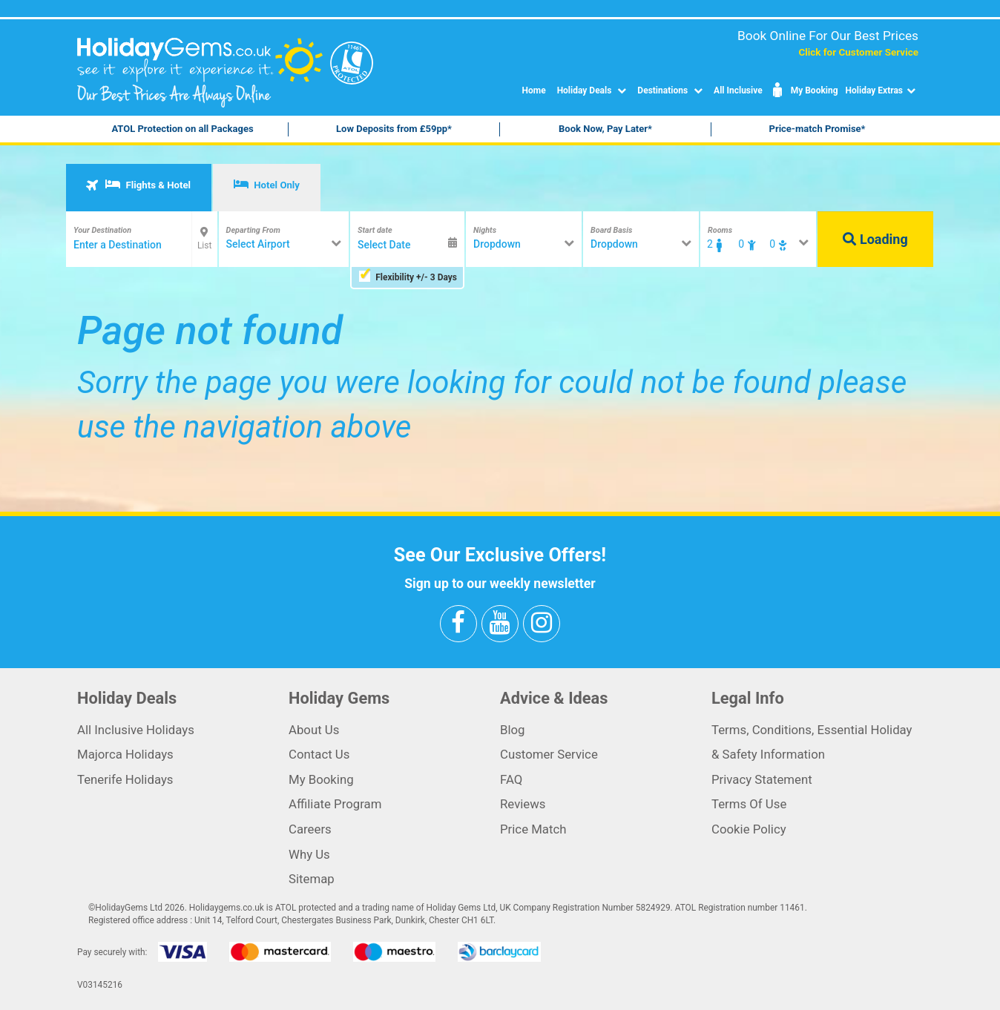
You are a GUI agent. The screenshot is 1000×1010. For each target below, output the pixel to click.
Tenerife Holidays (125, 779)
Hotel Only (267, 185)
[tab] (138, 187)
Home (534, 90)
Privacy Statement (761, 779)
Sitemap (312, 878)
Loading (875, 239)
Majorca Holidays (125, 754)
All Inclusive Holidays (135, 729)
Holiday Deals (594, 90)
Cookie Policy (748, 829)
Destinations (671, 90)
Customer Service (549, 754)
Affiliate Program (335, 803)
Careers (310, 829)
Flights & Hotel (138, 185)
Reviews (523, 803)
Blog (512, 729)
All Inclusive (738, 90)
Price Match (533, 829)
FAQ (511, 779)
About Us (314, 729)
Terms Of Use (748, 803)
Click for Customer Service (858, 52)
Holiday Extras (882, 90)
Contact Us (319, 754)
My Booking (804, 90)
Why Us (309, 854)
